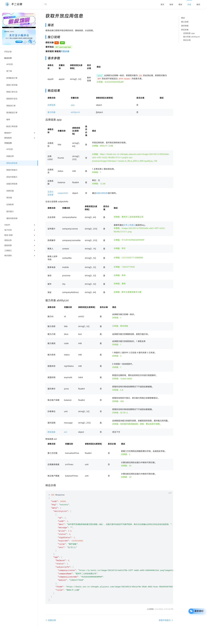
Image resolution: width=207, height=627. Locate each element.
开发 (189, 4)
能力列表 (51, 112)
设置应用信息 (11, 183)
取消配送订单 (11, 112)
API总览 (9, 64)
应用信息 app (189, 33)
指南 (171, 4)
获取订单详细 (11, 85)
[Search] (53, 4)
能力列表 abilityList (191, 37)
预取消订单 (11, 105)
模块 (180, 4)
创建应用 (10, 156)
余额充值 (10, 190)
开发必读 (8, 51)
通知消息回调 (11, 218)
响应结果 (185, 30)
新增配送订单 (11, 78)
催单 (8, 119)
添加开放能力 (11, 177)
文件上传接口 (129, 225)
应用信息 (51, 105)
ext (65, 432)
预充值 (9, 197)
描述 (183, 18)
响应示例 (187, 40)
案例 (198, 4)
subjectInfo (63, 193)
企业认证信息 (50, 193)
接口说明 (185, 22)
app (73, 105)
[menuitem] (162, 4)
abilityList (75, 112)
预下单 (9, 71)
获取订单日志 (11, 91)
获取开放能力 (11, 170)
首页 (162, 4)
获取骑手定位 (11, 98)
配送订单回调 (11, 126)
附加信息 (51, 432)
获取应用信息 (11, 163)
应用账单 (10, 204)
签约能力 (10, 211)
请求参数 (185, 26)
